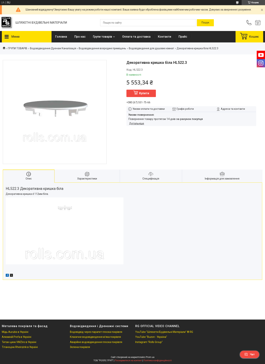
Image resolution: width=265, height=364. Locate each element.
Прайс (183, 36)
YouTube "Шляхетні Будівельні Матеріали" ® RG (164, 331)
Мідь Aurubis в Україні (15, 331)
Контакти (164, 36)
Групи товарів (102, 36)
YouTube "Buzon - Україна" (151, 336)
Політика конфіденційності (158, 360)
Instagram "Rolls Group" (149, 342)
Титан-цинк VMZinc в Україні (19, 342)
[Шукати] (205, 22)
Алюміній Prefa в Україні (16, 336)
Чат (249, 354)
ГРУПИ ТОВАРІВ (17, 48)
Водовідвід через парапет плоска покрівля (96, 331)
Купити (144, 93)
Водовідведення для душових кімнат (151, 48)
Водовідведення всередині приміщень (102, 48)
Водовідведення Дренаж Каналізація (53, 48)
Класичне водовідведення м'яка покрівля (95, 336)
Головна (61, 36)
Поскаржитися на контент (128, 360)
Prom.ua (150, 357)
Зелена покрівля (80, 347)
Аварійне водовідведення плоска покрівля (96, 342)
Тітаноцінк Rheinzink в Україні (20, 347)
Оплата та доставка (136, 36)
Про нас (80, 36)
